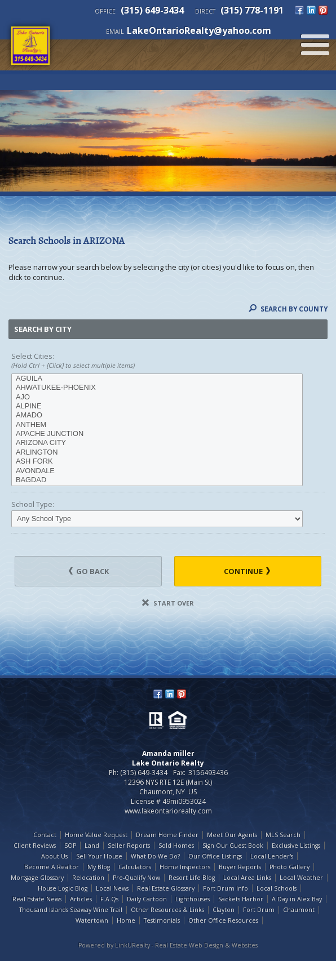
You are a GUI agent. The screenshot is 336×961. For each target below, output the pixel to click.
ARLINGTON (157, 452)
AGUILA (157, 378)
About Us (54, 856)
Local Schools (277, 888)
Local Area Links (247, 878)
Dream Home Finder (167, 835)
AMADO (157, 415)
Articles (81, 899)
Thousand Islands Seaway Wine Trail (70, 910)
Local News (112, 888)
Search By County (288, 309)
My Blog (98, 867)
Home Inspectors (185, 867)
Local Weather (301, 878)
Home (126, 920)
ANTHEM (157, 424)
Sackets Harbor (240, 899)
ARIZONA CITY (157, 442)
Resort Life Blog (192, 878)
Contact (44, 835)
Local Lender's (271, 856)
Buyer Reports (240, 867)
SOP (70, 845)
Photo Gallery (289, 867)
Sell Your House (99, 856)
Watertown (92, 920)
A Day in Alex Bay (297, 899)
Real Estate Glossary (165, 888)
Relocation (88, 878)
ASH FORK (157, 461)
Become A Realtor (51, 867)
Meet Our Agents (232, 835)
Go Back (89, 571)
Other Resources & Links (167, 910)
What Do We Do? (155, 856)
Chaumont (299, 910)
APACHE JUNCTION (157, 433)
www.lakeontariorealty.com (168, 811)
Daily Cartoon (147, 899)
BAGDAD (157, 479)
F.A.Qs (109, 899)
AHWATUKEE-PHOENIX (157, 387)
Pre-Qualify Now (136, 878)
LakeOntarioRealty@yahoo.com (199, 30)
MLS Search (283, 835)
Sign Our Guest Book (232, 845)
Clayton (224, 910)
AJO (157, 397)
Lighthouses (192, 899)
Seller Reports (129, 845)
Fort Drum (259, 910)
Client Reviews (35, 845)
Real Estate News (36, 899)
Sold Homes (176, 845)
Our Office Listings (215, 856)
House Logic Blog (62, 888)
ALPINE (157, 406)
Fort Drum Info (225, 888)
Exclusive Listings (296, 845)
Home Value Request (96, 835)
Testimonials (162, 920)
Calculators (134, 867)
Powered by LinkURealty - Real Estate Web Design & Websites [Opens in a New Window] (168, 945)
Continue (247, 571)
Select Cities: (168, 361)
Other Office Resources (223, 920)
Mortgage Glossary (37, 878)
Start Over (168, 603)
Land (92, 845)
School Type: (32, 504)
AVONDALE (157, 470)
